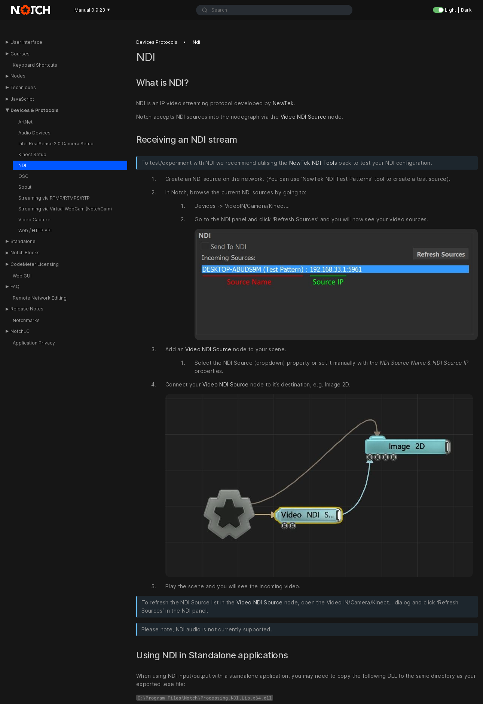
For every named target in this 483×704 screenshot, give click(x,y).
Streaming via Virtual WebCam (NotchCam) (65, 209)
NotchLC (20, 331)
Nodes (17, 76)
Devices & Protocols (34, 110)
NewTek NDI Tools (313, 163)
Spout (24, 187)
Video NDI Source (304, 116)
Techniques (23, 87)
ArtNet (25, 122)
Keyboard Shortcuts (35, 65)
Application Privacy (34, 343)
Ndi (196, 42)
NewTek (283, 103)
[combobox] (274, 10)
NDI (22, 165)
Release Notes (26, 309)
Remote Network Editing (40, 298)
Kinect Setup (32, 154)
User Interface (26, 42)
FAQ (14, 286)
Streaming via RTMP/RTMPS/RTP (54, 198)
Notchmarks (26, 320)
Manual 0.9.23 (92, 10)
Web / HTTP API (35, 230)
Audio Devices (34, 133)
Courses (20, 54)
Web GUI (22, 276)
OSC (23, 176)
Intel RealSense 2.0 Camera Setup (56, 143)
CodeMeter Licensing (34, 264)
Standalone (23, 241)
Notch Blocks (25, 252)
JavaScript (22, 99)
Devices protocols (156, 42)
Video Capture (34, 219)
